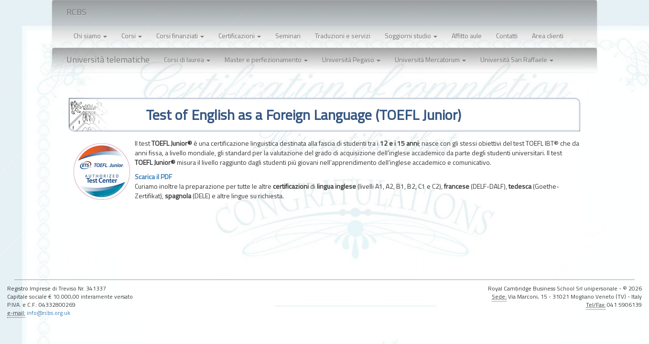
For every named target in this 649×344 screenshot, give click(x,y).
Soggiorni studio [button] (411, 36)
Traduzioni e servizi (342, 36)
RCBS (76, 11)
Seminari (288, 36)
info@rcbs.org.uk (48, 313)
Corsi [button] (131, 36)
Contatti (507, 36)
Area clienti (547, 36)
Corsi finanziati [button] (180, 36)
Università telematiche (108, 59)
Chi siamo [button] (90, 36)
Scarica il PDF (153, 177)
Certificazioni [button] (239, 36)
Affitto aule (467, 36)
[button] (187, 60)
